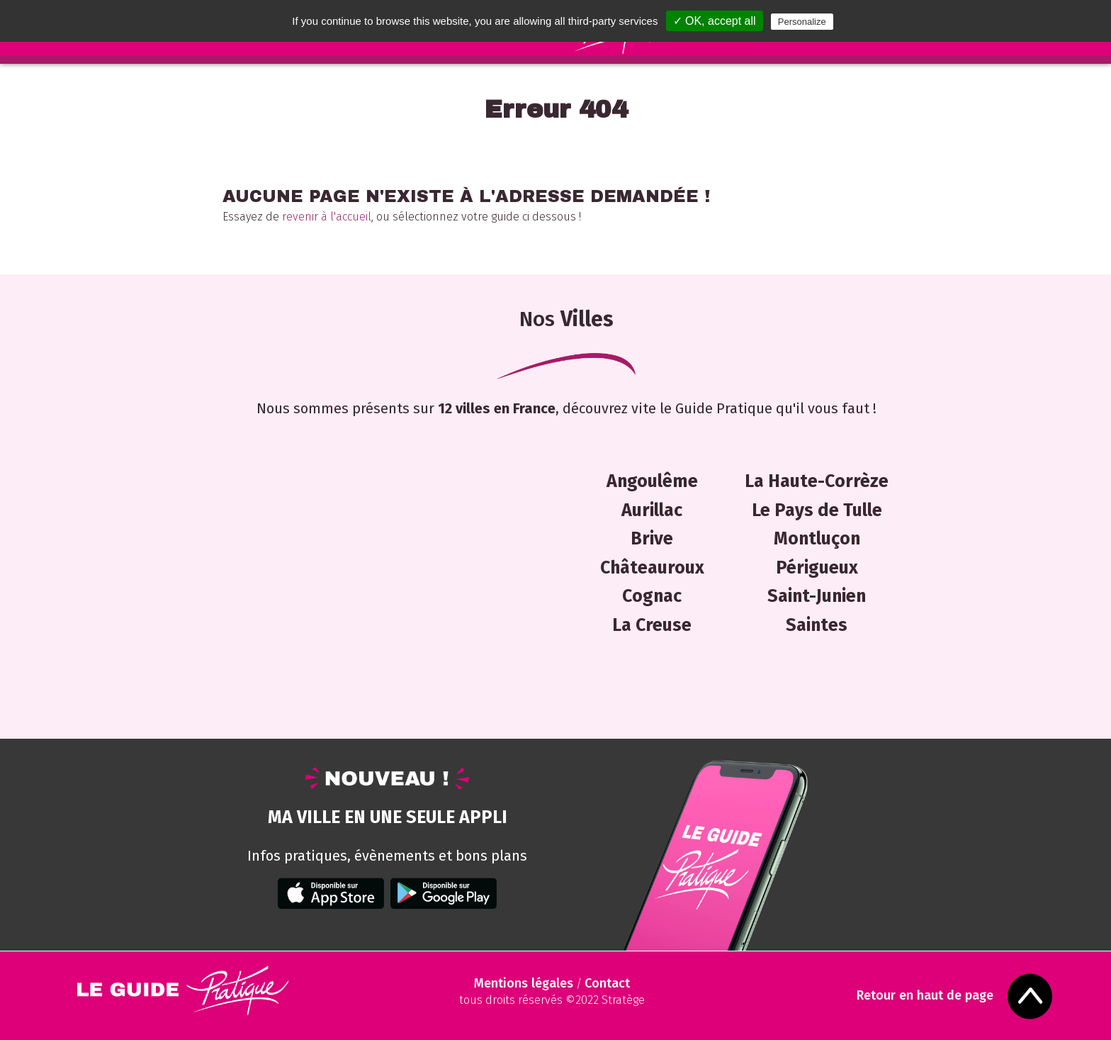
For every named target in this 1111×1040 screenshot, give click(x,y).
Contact (607, 983)
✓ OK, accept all (714, 21)
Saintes (816, 625)
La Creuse (652, 625)
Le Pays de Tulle (817, 510)
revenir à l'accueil (326, 216)
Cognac (652, 596)
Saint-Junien (816, 596)
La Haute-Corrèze (817, 481)
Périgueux (817, 567)
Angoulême (652, 481)
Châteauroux (652, 567)
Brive (652, 538)
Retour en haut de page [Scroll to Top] (925, 995)
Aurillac (651, 510)
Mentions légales (523, 983)
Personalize (802, 21)
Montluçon (817, 538)
